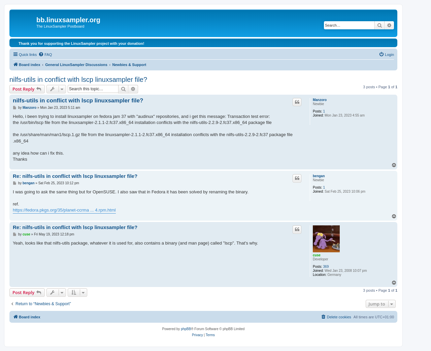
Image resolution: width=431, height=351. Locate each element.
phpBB (186, 329)
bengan (319, 176)
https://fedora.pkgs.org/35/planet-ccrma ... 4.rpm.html (64, 210)
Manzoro (320, 100)
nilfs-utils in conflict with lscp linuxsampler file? (78, 79)
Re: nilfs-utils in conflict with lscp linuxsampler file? (75, 176)
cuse (317, 255)
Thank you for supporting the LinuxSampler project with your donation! (81, 43)
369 (326, 266)
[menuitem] (45, 55)
